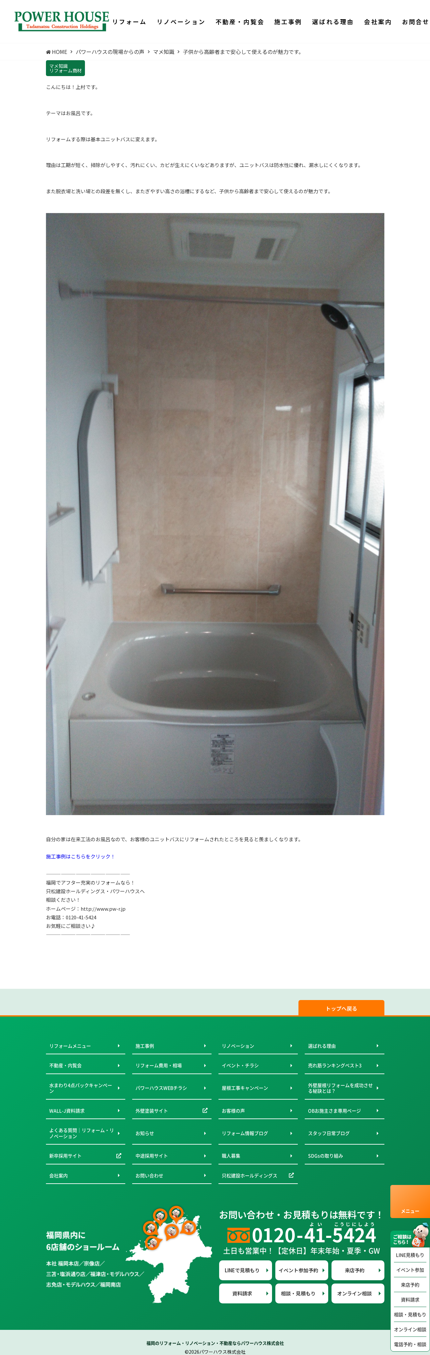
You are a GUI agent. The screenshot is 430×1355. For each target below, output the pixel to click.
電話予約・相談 (410, 1344)
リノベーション (238, 1045)
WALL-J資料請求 (67, 1110)
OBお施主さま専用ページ (334, 1110)
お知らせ (145, 1133)
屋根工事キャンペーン (245, 1087)
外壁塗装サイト (152, 1110)
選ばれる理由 (322, 1045)
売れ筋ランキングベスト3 (335, 1065)
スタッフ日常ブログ (329, 1133)
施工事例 (145, 1045)
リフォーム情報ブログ (245, 1133)
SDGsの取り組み (325, 1155)
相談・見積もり (410, 1314)
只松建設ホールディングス (249, 1175)
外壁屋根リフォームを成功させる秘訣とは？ (340, 1088)
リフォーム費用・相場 (159, 1065)
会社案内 (58, 1175)
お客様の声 (233, 1110)
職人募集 (231, 1155)
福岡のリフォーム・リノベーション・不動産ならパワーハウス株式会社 (215, 1343)
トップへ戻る (341, 1008)
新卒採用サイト (65, 1155)
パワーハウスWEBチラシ (161, 1087)
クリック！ (103, 856)
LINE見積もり (410, 1254)
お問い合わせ (149, 1175)
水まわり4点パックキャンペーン (80, 1088)
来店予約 (410, 1284)
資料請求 (410, 1299)
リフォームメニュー (70, 1045)
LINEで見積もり (242, 1270)
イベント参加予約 (298, 1270)
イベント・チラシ (240, 1065)
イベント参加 (410, 1269)
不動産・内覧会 (65, 1065)
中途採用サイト (152, 1155)
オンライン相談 (410, 1329)
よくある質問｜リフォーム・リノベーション (81, 1133)
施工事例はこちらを (68, 856)
